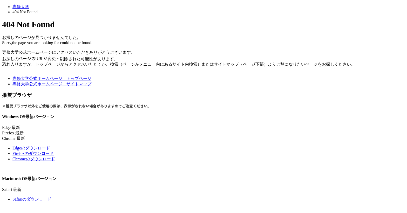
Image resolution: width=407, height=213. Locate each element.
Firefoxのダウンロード (33, 153)
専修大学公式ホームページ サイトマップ (51, 84)
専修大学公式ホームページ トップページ (51, 78)
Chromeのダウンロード (33, 159)
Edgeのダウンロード (31, 148)
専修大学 (20, 6)
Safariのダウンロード (31, 199)
